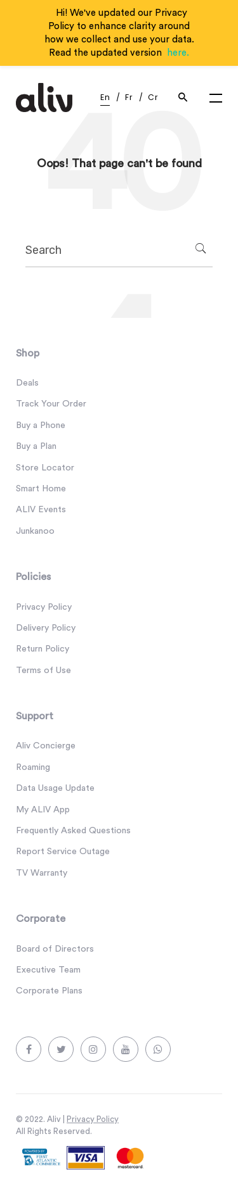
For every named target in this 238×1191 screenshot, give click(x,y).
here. (178, 53)
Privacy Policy (93, 1119)
